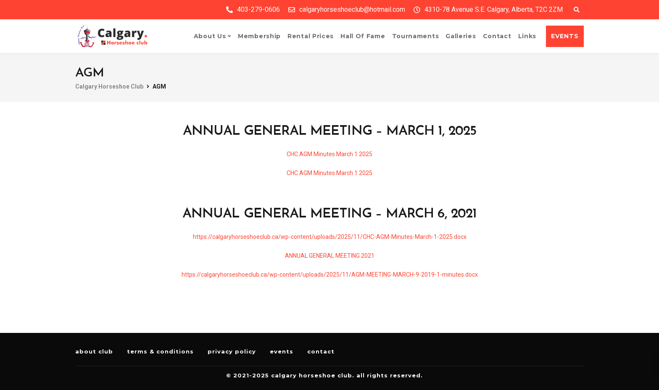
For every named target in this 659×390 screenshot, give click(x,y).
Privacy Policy (232, 351)
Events (281, 351)
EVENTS (565, 36)
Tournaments (415, 36)
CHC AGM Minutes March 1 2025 (329, 154)
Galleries (460, 36)
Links (527, 36)
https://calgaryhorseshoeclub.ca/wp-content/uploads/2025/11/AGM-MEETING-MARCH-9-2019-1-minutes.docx (330, 274)
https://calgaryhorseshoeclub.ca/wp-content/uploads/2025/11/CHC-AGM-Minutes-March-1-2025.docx (330, 236)
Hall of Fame (362, 36)
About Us (210, 36)
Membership (259, 36)
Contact (497, 36)
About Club (94, 351)
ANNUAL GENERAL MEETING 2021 (329, 255)
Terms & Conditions (160, 351)
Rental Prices (310, 36)
